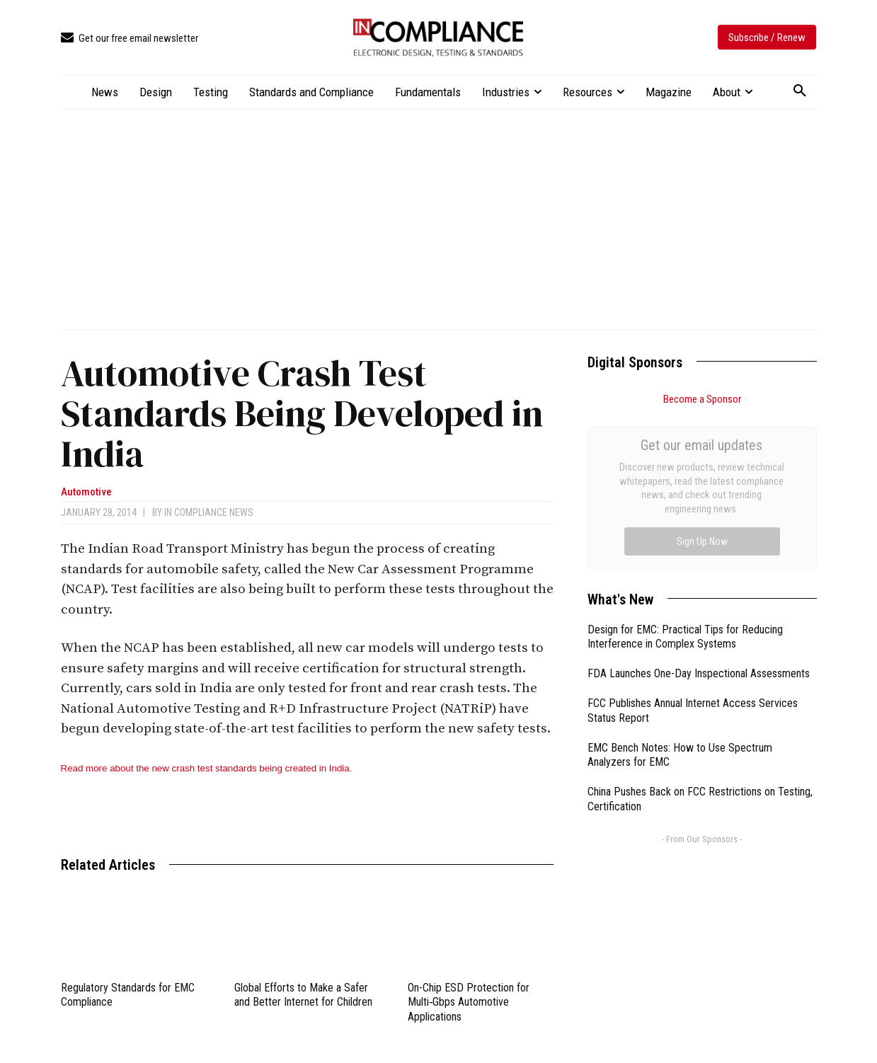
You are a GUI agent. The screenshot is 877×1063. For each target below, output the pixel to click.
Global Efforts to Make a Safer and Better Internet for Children (303, 995)
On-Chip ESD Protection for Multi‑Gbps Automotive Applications (468, 1002)
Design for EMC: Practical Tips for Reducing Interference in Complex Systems (685, 478)
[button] (800, 91)
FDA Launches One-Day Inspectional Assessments (698, 514)
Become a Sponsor (702, 399)
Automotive (86, 492)
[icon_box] (129, 38)
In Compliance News (208, 512)
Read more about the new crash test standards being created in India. (206, 768)
